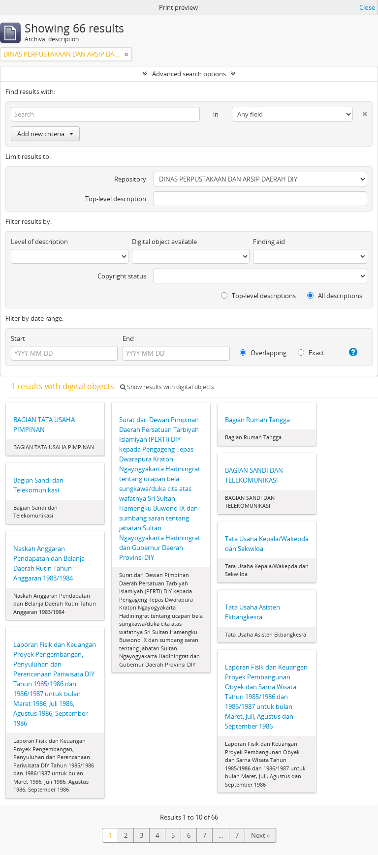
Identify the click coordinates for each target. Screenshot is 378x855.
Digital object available (164, 241)
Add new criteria (45, 133)
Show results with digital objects (167, 387)
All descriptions (334, 295)
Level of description (39, 241)
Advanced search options (189, 73)
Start (18, 338)
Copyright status (121, 276)
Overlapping (263, 352)
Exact (311, 352)
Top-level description (115, 198)
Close (367, 7)
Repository (130, 179)
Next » (260, 835)
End (128, 338)
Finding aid (269, 241)
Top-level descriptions (258, 295)
